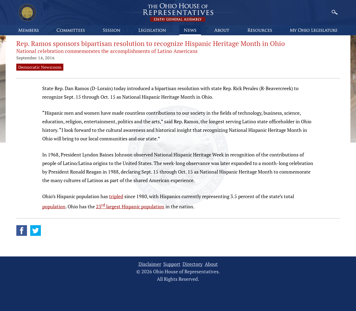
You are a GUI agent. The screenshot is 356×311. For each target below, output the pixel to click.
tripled (116, 196)
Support (171, 264)
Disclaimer (149, 264)
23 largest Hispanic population (130, 206)
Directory (193, 264)
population (53, 206)
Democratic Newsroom (39, 67)
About (211, 264)
